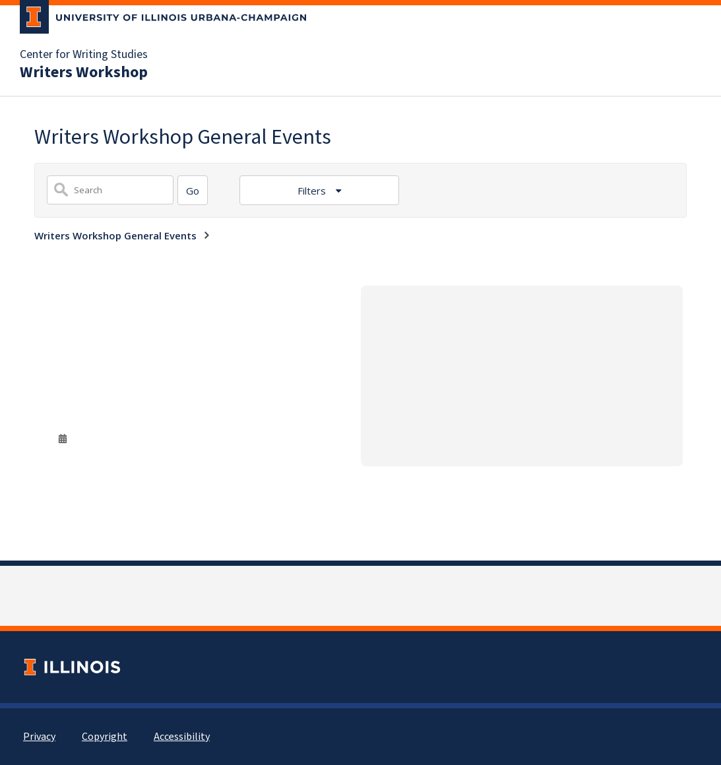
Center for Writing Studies (84, 55)
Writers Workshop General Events (115, 235)
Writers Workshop (84, 72)
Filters (313, 190)
